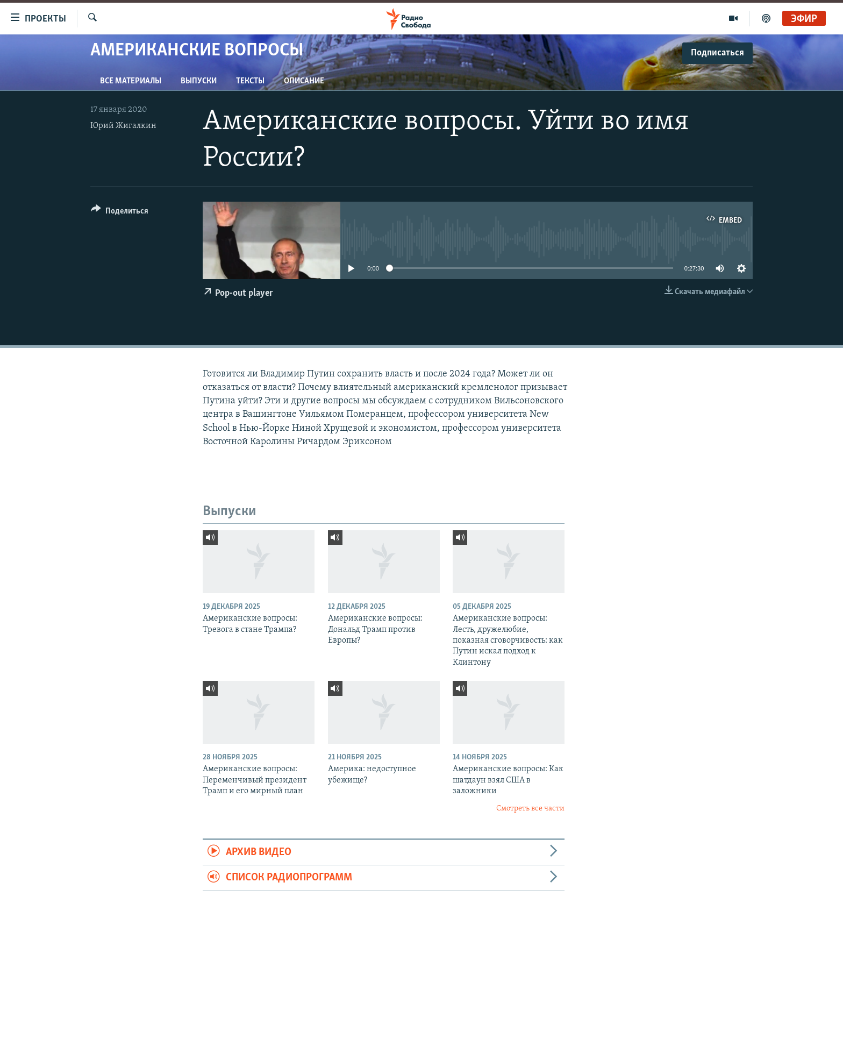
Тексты (250, 81)
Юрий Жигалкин (123, 126)
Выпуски (199, 81)
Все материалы (130, 81)
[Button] (119, 213)
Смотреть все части (530, 809)
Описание (304, 81)
